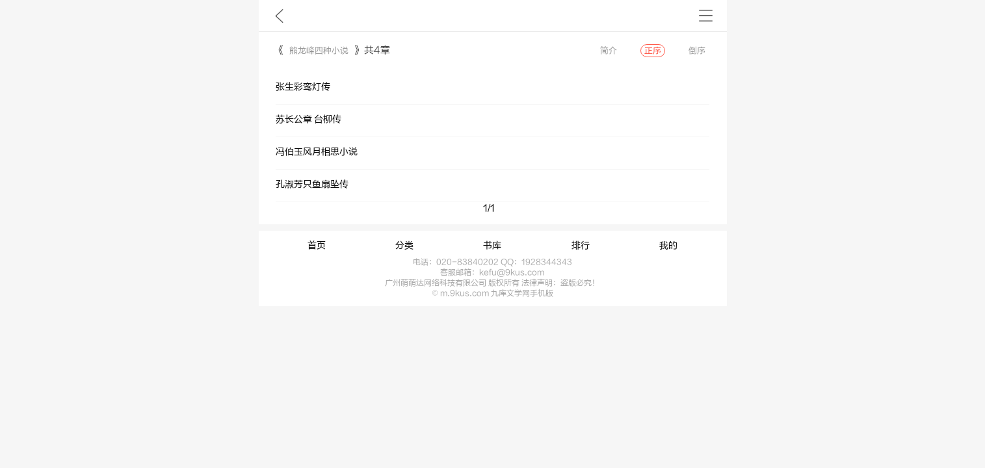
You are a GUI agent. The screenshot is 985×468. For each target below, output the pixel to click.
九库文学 (279, 15)
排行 (580, 245)
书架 (706, 15)
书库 (492, 245)
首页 (317, 245)
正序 (652, 50)
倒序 (697, 50)
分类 (404, 245)
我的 (668, 245)
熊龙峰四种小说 (318, 50)
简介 (608, 50)
